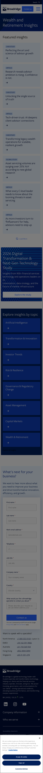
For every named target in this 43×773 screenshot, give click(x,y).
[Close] (39, 738)
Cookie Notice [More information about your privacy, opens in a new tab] (13, 750)
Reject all (21, 763)
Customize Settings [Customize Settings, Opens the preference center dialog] (21, 769)
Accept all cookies (21, 757)
